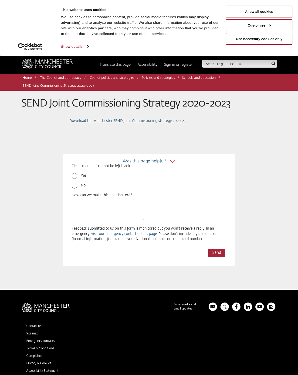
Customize (259, 25)
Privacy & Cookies (38, 363)
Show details (72, 46)
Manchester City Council (47, 65)
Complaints (34, 356)
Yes (83, 175)
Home (27, 77)
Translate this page (115, 64)
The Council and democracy (60, 77)
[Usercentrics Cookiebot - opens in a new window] (30, 46)
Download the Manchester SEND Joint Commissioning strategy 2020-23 (127, 121)
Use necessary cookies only (259, 39)
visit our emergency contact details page (124, 234)
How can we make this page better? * (102, 195)
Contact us (33, 326)
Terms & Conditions (40, 348)
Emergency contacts (40, 341)
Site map (32, 333)
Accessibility (147, 64)
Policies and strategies (158, 77)
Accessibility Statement (42, 370)
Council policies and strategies (112, 77)
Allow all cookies (259, 12)
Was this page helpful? (144, 161)
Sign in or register (178, 64)
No (83, 185)
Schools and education (199, 77)
